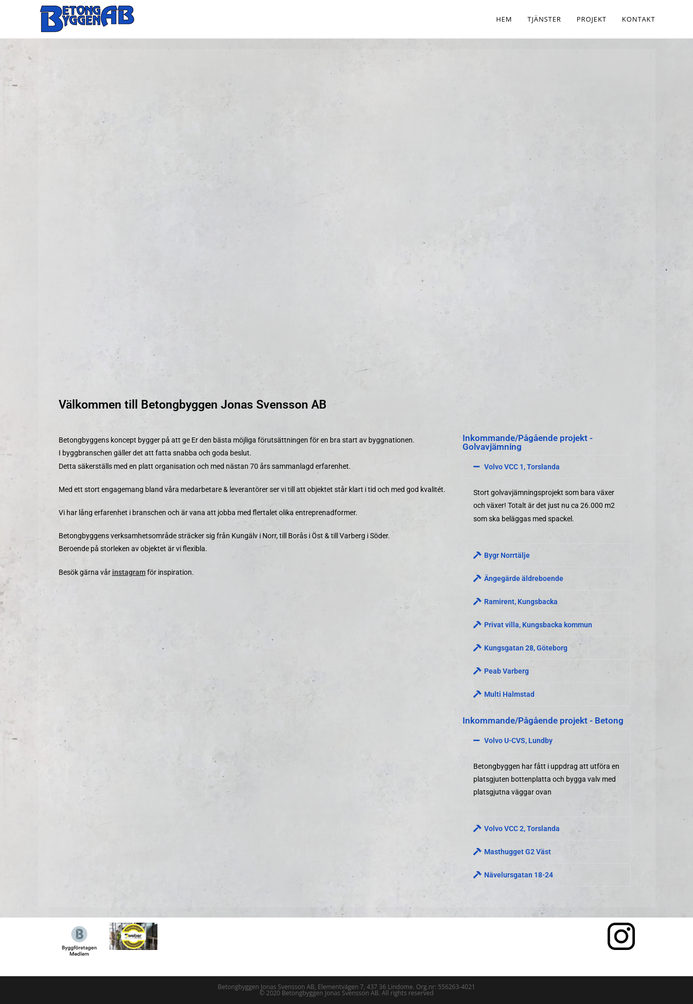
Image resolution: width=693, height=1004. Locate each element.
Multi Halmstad (509, 694)
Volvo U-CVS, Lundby (518, 740)
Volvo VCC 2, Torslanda (522, 828)
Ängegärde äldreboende (523, 578)
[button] (546, 466)
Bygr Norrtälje (507, 555)
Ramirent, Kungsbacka (521, 601)
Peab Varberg (506, 671)
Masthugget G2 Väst (517, 852)
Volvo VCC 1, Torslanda (522, 467)
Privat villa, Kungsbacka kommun (538, 625)
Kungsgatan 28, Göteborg (525, 648)
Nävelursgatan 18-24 (518, 875)
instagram (129, 572)
